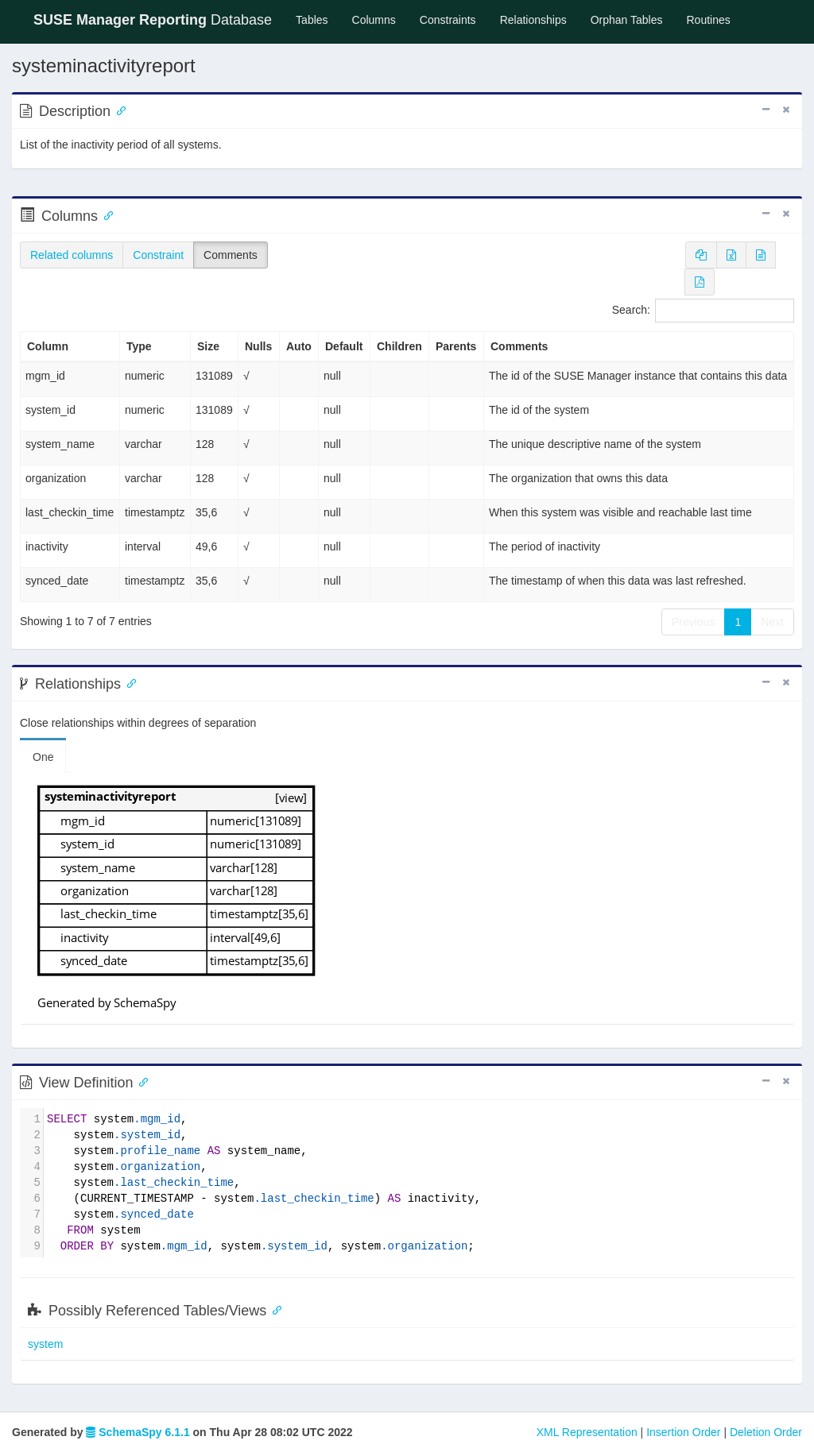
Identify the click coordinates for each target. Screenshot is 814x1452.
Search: (703, 310)
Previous (693, 622)
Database (152, 20)
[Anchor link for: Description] (117, 109)
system (45, 1344)
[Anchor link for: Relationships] (128, 682)
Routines (709, 20)
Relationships (533, 20)
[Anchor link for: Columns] (105, 214)
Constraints (448, 20)
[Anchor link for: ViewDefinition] (141, 1081)
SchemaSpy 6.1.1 (137, 1432)
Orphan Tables (627, 20)
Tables (317, 18)
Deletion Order (766, 1432)
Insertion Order (683, 1432)
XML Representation (587, 1432)
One (43, 757)
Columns (374, 20)
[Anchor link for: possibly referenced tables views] (273, 1309)
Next (772, 622)
